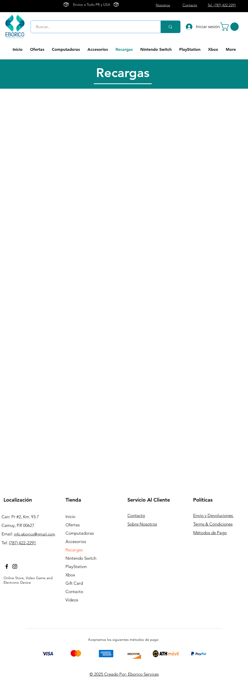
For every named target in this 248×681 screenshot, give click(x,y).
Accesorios (75, 541)
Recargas (74, 549)
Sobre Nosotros (142, 524)
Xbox (70, 574)
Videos (71, 599)
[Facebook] (7, 566)
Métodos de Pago (210, 532)
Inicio (70, 516)
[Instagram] (15, 566)
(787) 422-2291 (22, 542)
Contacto (74, 591)
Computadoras (79, 533)
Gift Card (74, 583)
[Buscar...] (93, 27)
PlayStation (76, 566)
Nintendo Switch (80, 558)
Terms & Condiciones (213, 524)
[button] (230, 26)
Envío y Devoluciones (213, 515)
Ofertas (72, 524)
